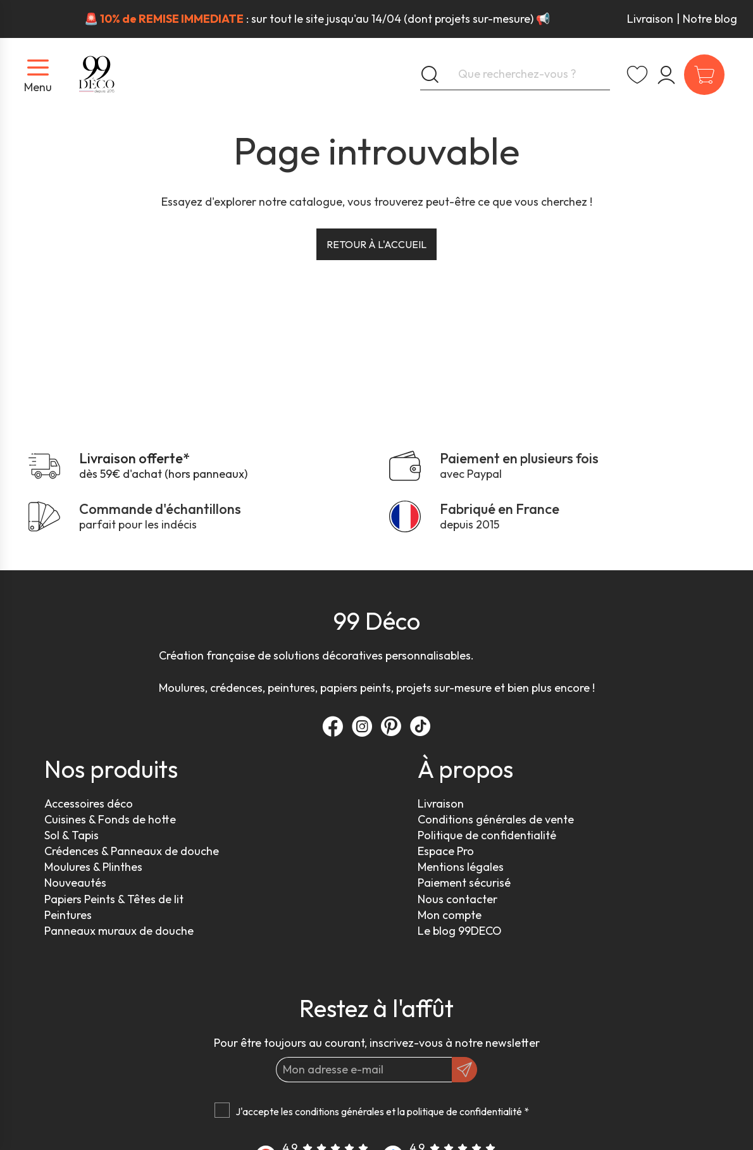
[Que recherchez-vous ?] (515, 75)
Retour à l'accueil (376, 244)
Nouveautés (75, 882)
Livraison (650, 18)
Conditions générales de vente (496, 819)
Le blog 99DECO (460, 930)
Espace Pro (446, 851)
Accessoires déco (88, 803)
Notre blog (710, 18)
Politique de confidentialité (487, 835)
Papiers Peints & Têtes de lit (114, 899)
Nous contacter (457, 899)
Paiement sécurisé (464, 882)
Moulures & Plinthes (93, 866)
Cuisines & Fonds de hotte (110, 819)
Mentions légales (461, 866)
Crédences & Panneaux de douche (131, 851)
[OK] (464, 1069)
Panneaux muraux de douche (119, 930)
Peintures (68, 915)
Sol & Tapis (71, 835)
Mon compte (450, 915)
